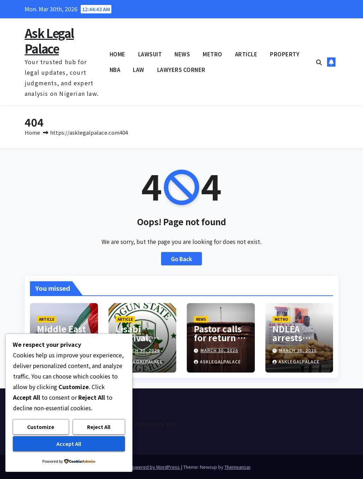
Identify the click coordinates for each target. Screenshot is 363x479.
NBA (115, 69)
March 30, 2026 (141, 350)
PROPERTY (284, 54)
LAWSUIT (150, 54)
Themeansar (237, 466)
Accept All (68, 443)
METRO (212, 54)
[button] (319, 62)
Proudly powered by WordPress (146, 466)
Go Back (181, 259)
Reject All (98, 426)
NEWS (182, 54)
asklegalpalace (139, 361)
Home (32, 132)
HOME (117, 54)
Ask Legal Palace (49, 40)
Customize (40, 426)
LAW (138, 69)
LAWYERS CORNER (181, 69)
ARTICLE (246, 54)
